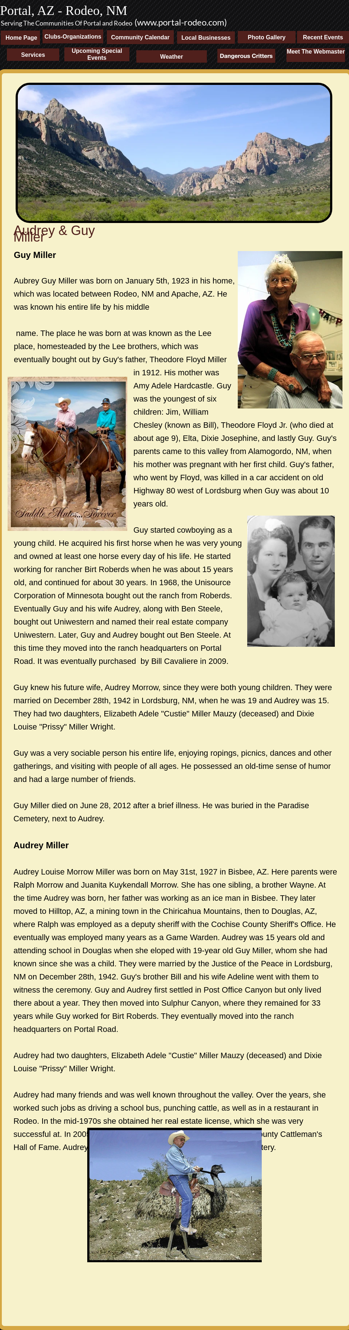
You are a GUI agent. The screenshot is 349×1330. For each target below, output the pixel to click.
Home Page (19, 38)
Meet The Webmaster (316, 51)
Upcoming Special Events (97, 54)
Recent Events (323, 37)
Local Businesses (205, 38)
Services (33, 55)
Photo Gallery (266, 37)
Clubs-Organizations (72, 37)
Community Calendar (140, 37)
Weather (171, 57)
